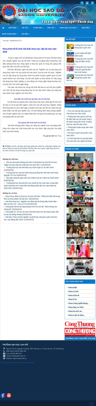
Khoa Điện (72, 287)
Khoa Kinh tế (73, 295)
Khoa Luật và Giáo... (76, 315)
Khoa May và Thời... (76, 307)
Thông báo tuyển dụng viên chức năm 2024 (80, 128)
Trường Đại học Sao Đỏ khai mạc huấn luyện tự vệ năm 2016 (30, 204)
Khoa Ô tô (72, 299)
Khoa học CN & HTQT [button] (69, 28)
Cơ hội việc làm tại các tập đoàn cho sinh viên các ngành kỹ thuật (80, 139)
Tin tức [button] (25, 28)
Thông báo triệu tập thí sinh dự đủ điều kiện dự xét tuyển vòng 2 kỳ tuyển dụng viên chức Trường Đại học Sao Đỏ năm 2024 (79, 120)
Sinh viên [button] (86, 28)
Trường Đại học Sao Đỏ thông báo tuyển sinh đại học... (80, 47)
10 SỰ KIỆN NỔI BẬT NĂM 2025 (83, 54)
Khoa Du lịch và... (75, 311)
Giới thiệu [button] (13, 28)
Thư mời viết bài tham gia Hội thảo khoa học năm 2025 (79, 112)
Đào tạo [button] (52, 28)
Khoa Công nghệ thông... (78, 303)
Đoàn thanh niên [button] (10, 34)
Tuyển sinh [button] (38, 28)
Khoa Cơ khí (73, 291)
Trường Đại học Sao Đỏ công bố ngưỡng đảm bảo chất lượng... (84, 69)
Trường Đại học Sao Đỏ (25, 362)
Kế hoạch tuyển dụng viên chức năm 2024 (79, 134)
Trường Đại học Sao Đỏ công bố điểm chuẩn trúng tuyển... (80, 61)
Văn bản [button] (25, 34)
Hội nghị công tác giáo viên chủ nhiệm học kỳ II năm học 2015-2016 (32, 215)
